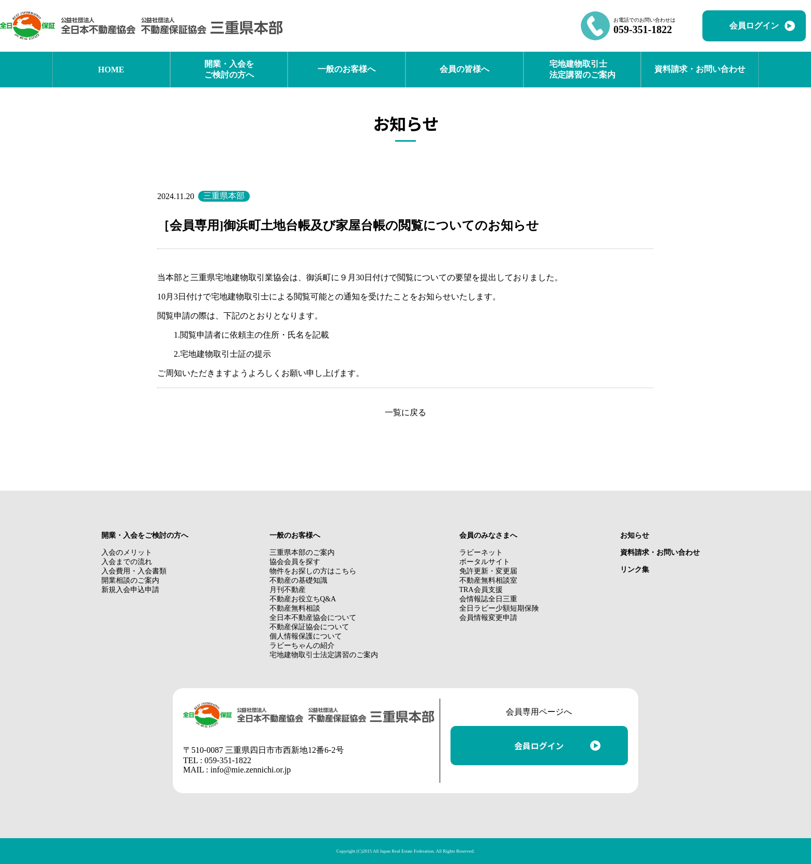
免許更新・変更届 (488, 571)
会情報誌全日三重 (488, 599)
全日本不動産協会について (312, 618)
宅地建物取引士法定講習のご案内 (323, 655)
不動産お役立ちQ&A (302, 599)
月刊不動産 (287, 590)
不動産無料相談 (294, 608)
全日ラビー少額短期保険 (499, 608)
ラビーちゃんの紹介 (302, 645)
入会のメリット (126, 552)
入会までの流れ (126, 562)
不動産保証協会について (309, 627)
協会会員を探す (294, 562)
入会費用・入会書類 (134, 571)
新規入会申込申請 (130, 590)
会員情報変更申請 (488, 618)
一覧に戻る (405, 412)
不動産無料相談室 (488, 580)
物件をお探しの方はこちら (312, 571)
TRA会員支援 (481, 590)
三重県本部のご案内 (302, 552)
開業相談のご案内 (130, 580)
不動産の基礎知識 (298, 580)
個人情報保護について (305, 636)
